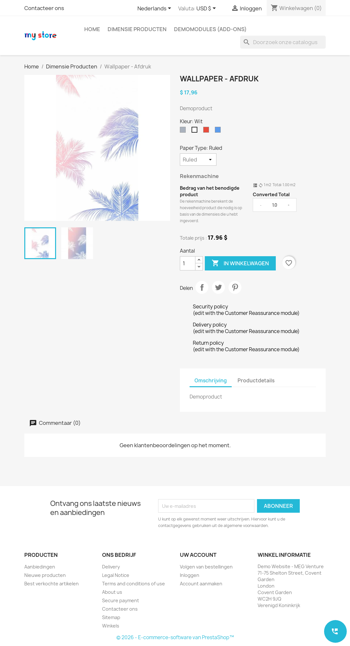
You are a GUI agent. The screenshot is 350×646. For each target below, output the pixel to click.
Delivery (111, 567)
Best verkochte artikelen (51, 583)
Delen (201, 287)
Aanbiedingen (39, 567)
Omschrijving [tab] (210, 380)
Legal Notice (115, 575)
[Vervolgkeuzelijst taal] (155, 9)
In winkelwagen (240, 263)
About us (112, 592)
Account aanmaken (201, 583)
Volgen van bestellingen (206, 567)
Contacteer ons (44, 8)
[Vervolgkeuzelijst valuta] (207, 9)
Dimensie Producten (137, 29)
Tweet (218, 287)
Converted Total (271, 194)
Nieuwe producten (45, 575)
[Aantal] (187, 263)
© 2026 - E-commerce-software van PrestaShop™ (175, 637)
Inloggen (189, 575)
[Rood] (207, 131)
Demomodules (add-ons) (210, 29)
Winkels (110, 626)
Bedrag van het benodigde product (209, 191)
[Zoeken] (283, 42)
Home (92, 29)
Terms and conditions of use (133, 583)
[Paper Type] (198, 159)
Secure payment (120, 600)
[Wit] (196, 131)
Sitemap (111, 617)
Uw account (198, 554)
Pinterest (234, 287)
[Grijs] (184, 131)
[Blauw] (219, 131)
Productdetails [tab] (256, 380)
